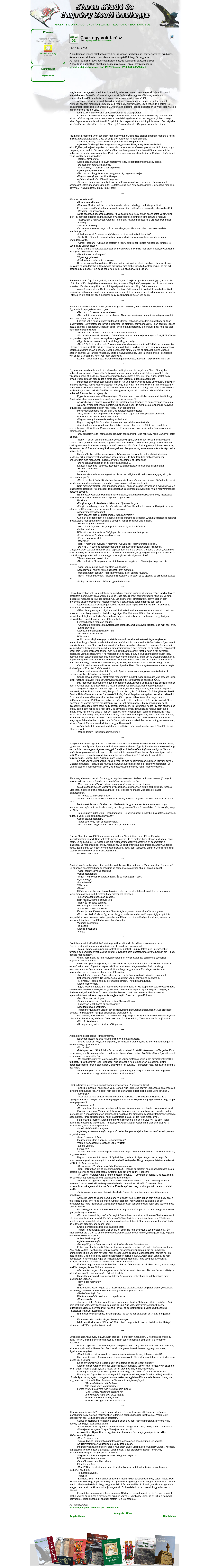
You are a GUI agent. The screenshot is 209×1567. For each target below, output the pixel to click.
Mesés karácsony (48, 53)
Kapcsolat (145, 24)
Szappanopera (123, 24)
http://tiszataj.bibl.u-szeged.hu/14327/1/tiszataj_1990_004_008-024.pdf (108, 67)
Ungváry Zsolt (98, 24)
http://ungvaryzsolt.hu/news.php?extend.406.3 (95, 1507)
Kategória (118, 1513)
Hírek (59, 24)
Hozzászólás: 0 (104, 41)
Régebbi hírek (77, 1516)
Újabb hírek (169, 1516)
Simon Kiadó (75, 24)
